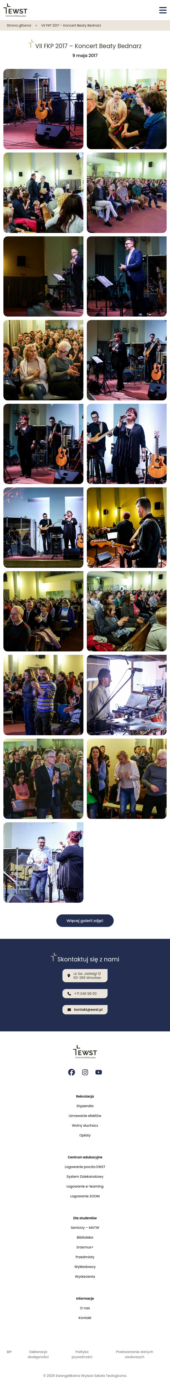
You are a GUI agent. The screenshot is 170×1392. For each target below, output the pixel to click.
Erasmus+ (85, 1246)
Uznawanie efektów (85, 1114)
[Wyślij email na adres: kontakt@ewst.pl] (85, 1007)
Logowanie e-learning (85, 1185)
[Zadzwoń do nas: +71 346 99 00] (85, 992)
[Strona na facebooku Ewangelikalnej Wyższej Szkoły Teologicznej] (71, 1070)
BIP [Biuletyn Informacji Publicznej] (9, 1351)
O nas (85, 1308)
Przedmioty (85, 1256)
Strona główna (19, 25)
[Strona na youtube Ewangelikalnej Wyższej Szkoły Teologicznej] (99, 1070)
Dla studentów (85, 1217)
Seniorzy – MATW (85, 1227)
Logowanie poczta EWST (85, 1166)
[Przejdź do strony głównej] (15, 10)
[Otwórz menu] (163, 10)
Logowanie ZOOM (85, 1195)
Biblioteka (85, 1237)
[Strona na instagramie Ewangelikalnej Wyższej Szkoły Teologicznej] (85, 1070)
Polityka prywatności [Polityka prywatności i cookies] (82, 1354)
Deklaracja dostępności (38, 1354)
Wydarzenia (85, 1276)
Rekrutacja (85, 1094)
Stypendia (85, 1104)
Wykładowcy (85, 1266)
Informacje (85, 1298)
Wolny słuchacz (85, 1124)
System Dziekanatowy (84, 1175)
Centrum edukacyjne (85, 1156)
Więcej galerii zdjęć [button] (85, 920)
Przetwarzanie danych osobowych (134, 1354)
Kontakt (85, 1317)
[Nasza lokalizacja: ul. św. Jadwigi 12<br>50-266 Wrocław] (85, 973)
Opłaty (85, 1134)
